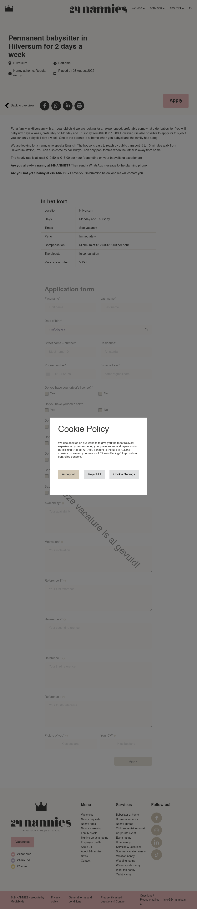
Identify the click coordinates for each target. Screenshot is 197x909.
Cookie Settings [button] (124, 474)
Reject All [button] (94, 474)
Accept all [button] (68, 474)
